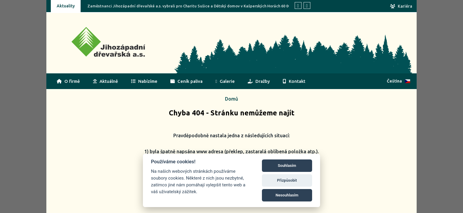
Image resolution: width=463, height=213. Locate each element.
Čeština (398, 81)
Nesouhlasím (286, 195)
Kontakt (294, 81)
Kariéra (401, 6)
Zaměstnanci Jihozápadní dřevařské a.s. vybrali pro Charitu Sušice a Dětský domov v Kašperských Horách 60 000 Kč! (193, 6)
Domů (231, 98)
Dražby (259, 81)
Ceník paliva (186, 81)
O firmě (68, 81)
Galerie (225, 81)
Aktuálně (105, 81)
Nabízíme (144, 81)
